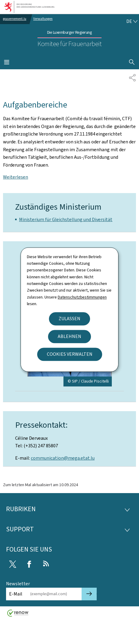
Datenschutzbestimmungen (82, 297)
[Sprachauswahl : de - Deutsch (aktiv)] (131, 21)
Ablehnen (69, 336)
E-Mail (15, 594)
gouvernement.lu (14, 19)
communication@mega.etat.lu (63, 458)
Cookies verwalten (69, 354)
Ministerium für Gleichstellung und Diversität (65, 219)
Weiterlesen (15, 177)
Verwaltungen (43, 19)
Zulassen (69, 318)
